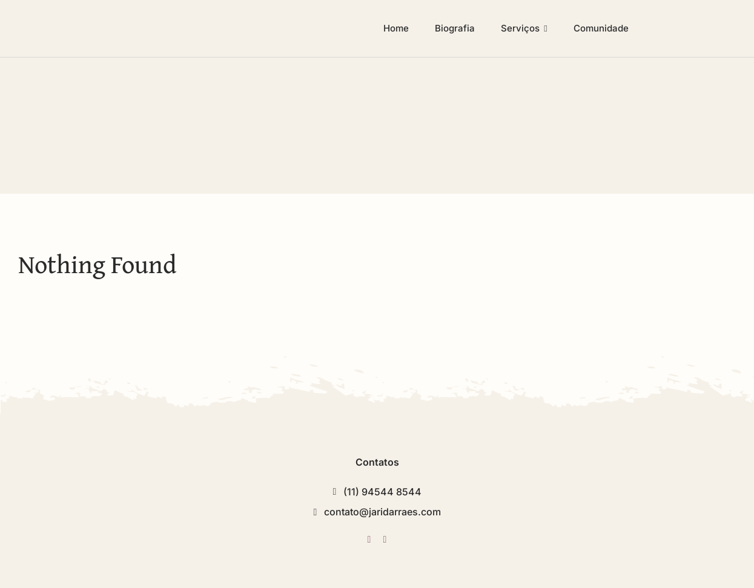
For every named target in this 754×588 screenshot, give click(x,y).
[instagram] (385, 539)
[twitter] (369, 539)
